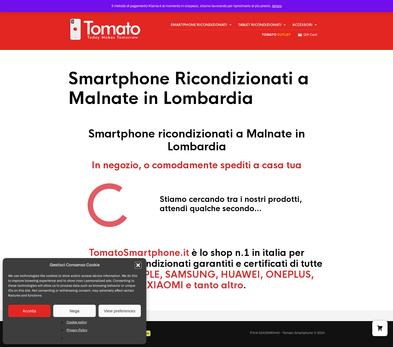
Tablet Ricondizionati (259, 25)
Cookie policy (77, 322)
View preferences (120, 311)
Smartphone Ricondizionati (199, 25)
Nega (74, 311)
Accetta (29, 311)
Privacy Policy (77, 330)
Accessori (302, 25)
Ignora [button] (277, 6)
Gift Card (307, 35)
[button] (138, 265)
